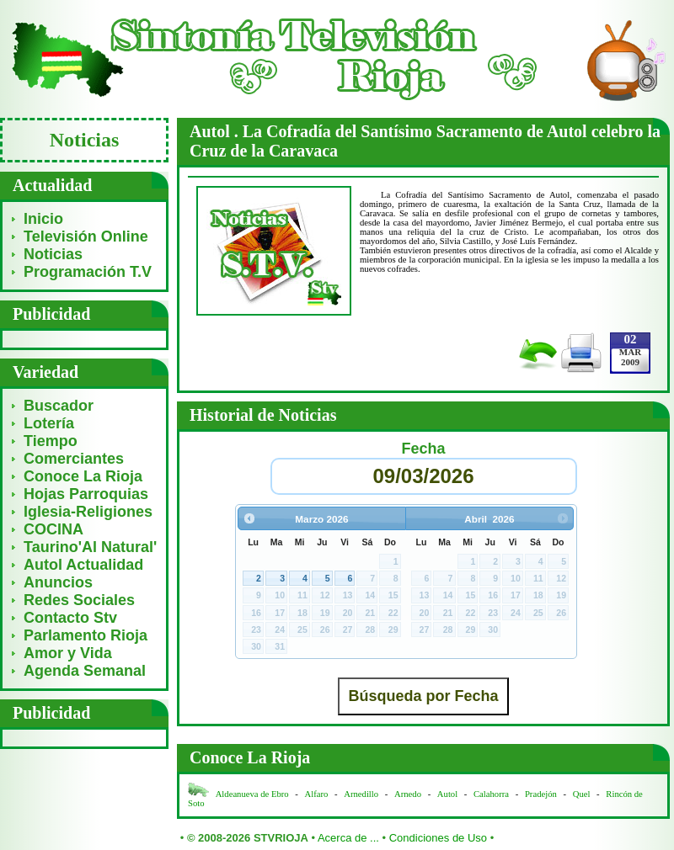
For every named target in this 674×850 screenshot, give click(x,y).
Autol (448, 794)
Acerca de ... (348, 837)
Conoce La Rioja (83, 476)
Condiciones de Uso (438, 837)
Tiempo (51, 441)
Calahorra (491, 794)
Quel (582, 794)
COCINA (53, 529)
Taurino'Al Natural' (90, 547)
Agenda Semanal (85, 670)
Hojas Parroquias (86, 494)
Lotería (49, 423)
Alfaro (317, 794)
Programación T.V (88, 271)
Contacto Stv (70, 617)
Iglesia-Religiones (88, 511)
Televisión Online (86, 236)
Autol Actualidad (83, 564)
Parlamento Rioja (85, 635)
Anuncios (58, 582)
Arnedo (407, 794)
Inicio (43, 218)
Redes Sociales (79, 600)
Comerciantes (74, 458)
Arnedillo (361, 794)
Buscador (59, 405)
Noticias (53, 254)
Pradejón (541, 794)
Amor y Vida (68, 653)
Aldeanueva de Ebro (252, 794)
